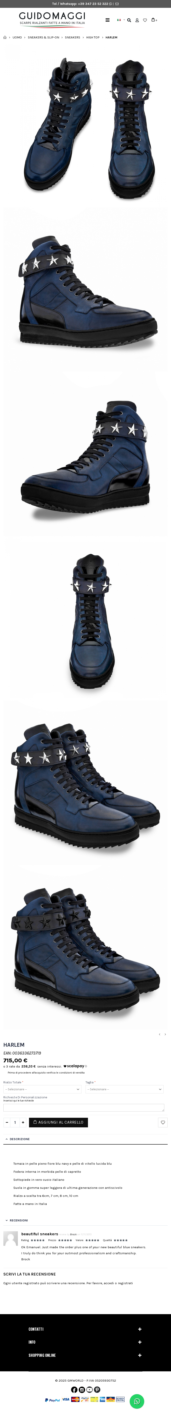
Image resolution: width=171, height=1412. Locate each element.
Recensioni (19, 1220)
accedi (109, 1283)
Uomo (17, 37)
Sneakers (72, 37)
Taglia (91, 1082)
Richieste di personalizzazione (25, 1097)
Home (5, 37)
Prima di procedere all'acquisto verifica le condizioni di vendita (46, 1072)
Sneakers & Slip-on (43, 37)
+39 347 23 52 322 (93, 4)
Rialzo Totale (13, 1082)
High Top (93, 37)
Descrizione (20, 1139)
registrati (125, 1283)
